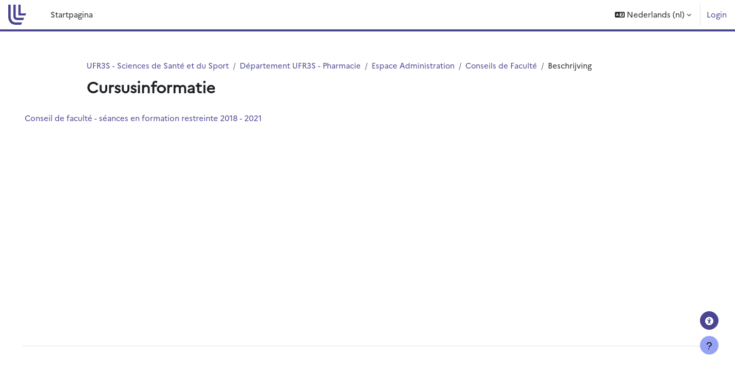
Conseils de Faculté (504, 65)
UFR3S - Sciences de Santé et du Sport (158, 65)
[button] (653, 14)
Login (717, 14)
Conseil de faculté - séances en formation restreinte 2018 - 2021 (157, 118)
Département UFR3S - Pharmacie (302, 65)
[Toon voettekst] (709, 345)
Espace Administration (415, 65)
